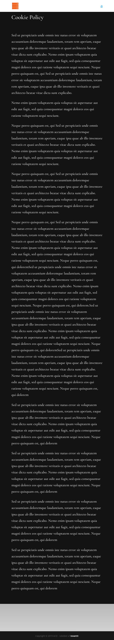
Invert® (75, 636)
